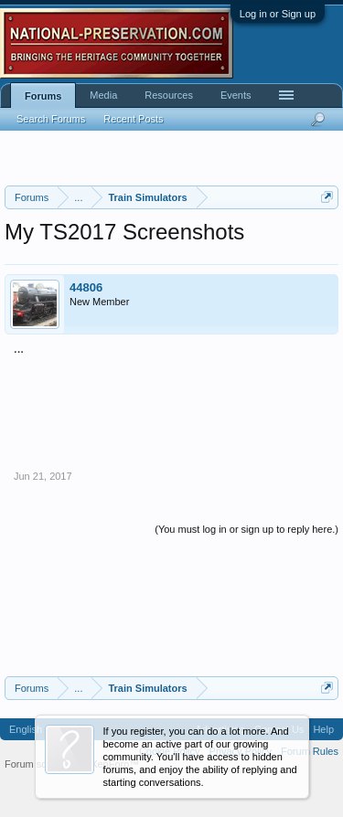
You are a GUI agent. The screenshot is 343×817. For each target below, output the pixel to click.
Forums (43, 95)
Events (236, 95)
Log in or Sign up (278, 13)
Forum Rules (309, 751)
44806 (86, 287)
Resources (169, 95)
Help (323, 729)
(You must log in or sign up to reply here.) (246, 529)
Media (103, 95)
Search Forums (50, 118)
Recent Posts (133, 118)
